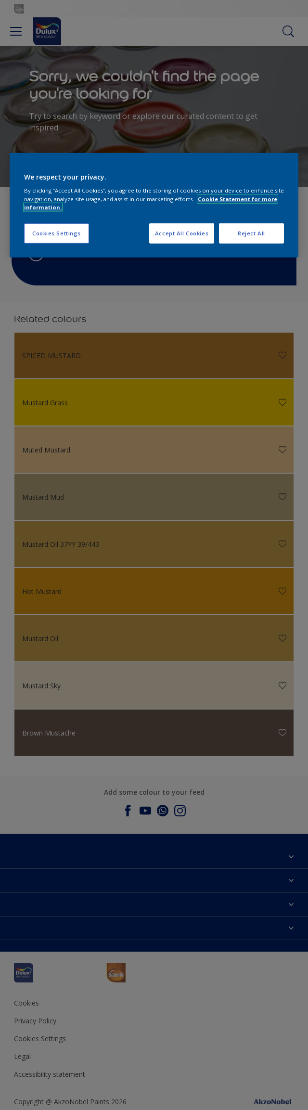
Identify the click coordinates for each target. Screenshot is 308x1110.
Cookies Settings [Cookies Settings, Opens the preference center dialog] (56, 233)
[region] (154, 205)
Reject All (251, 233)
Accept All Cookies (181, 233)
